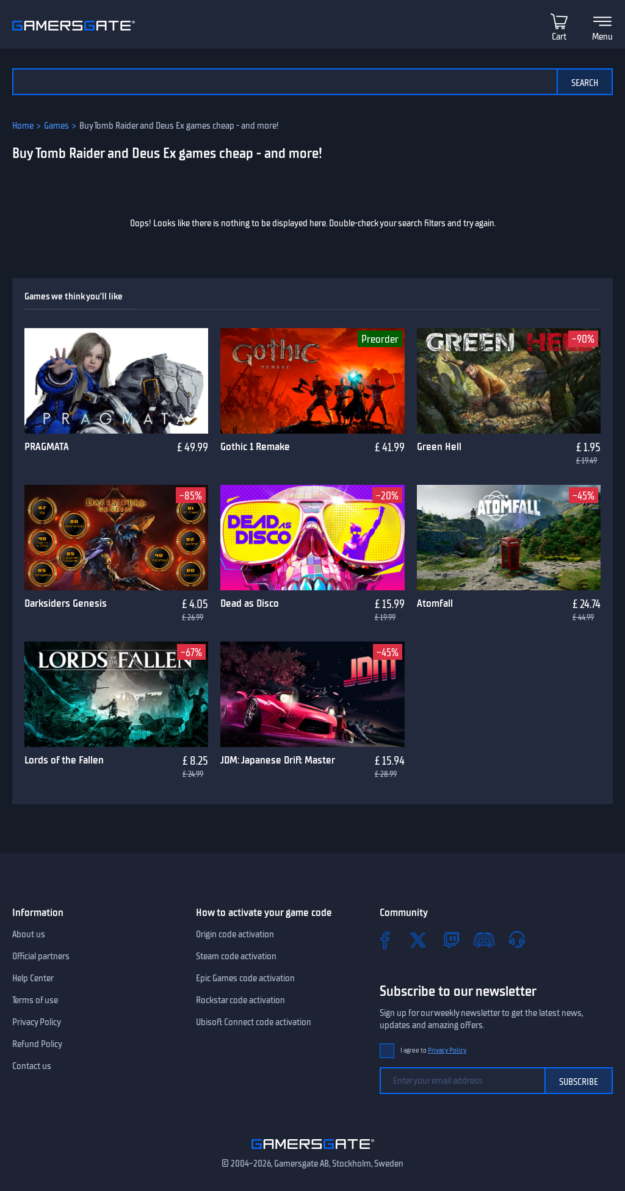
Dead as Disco (249, 603)
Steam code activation (236, 956)
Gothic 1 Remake (255, 446)
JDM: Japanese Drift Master (277, 760)
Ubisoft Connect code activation (253, 1022)
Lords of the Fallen (64, 760)
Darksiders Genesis (65, 603)
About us (28, 934)
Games (56, 126)
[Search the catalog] (284, 81)
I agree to (433, 1050)
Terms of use (35, 1000)
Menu (602, 36)
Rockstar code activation (240, 1000)
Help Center (33, 978)
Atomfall (435, 603)
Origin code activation (235, 934)
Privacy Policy (36, 1022)
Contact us (31, 1066)
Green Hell (439, 446)
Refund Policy (37, 1044)
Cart (559, 36)
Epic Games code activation (245, 978)
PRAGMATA (46, 446)
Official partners (41, 956)
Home (23, 126)
